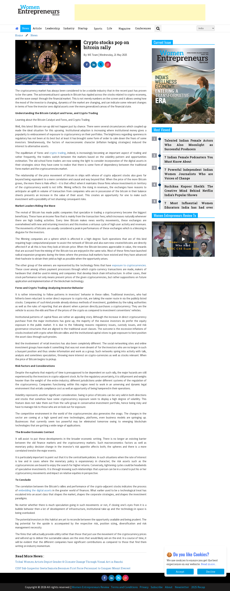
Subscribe (157, 587)
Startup (83, 28)
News (25, 28)
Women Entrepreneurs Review (90, 587)
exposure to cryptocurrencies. (129, 265)
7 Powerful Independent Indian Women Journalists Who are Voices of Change (188, 174)
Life (109, 28)
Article (37, 28)
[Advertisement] (140, 12)
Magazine (124, 28)
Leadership (52, 28)
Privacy (144, 587)
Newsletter (182, 587)
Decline (210, 571)
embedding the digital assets (35, 490)
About (168, 587)
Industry (68, 28)
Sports (98, 28)
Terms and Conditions (124, 587)
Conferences (143, 28)
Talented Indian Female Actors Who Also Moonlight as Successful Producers (188, 145)
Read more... (208, 564)
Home (19, 35)
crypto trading (57, 153)
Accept (180, 571)
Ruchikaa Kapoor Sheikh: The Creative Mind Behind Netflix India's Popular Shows (188, 190)
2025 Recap (198, 587)
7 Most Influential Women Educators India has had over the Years (188, 207)
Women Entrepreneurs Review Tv (175, 215)
